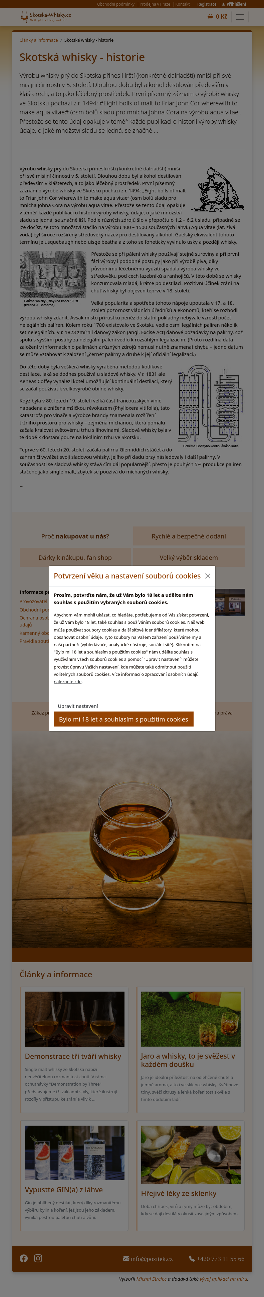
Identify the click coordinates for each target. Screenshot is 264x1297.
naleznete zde (67, 682)
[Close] (208, 576)
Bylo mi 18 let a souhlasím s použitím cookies (123, 719)
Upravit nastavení (78, 706)
